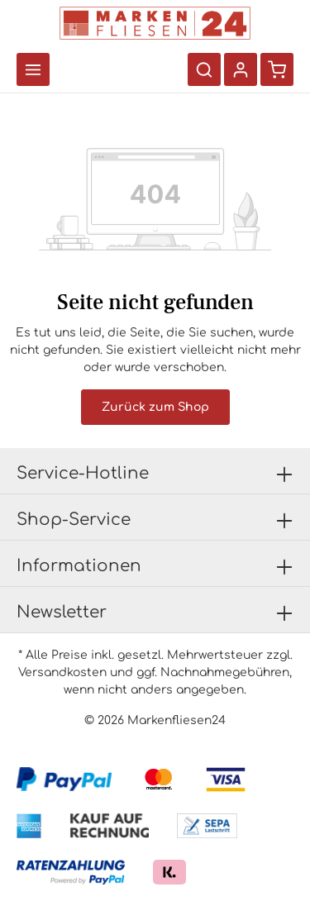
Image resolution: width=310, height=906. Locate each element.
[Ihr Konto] (240, 69)
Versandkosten (62, 672)
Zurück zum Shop (155, 407)
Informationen (79, 565)
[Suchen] (204, 69)
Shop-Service (74, 519)
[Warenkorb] (276, 69)
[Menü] (33, 69)
